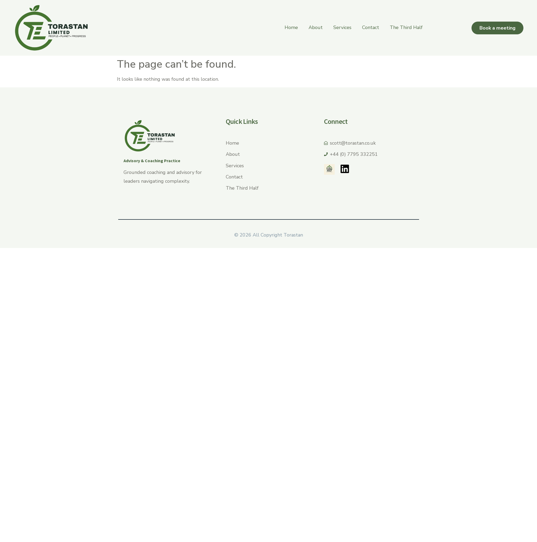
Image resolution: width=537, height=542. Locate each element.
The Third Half (406, 27)
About (316, 27)
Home (291, 27)
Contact (370, 27)
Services (342, 27)
